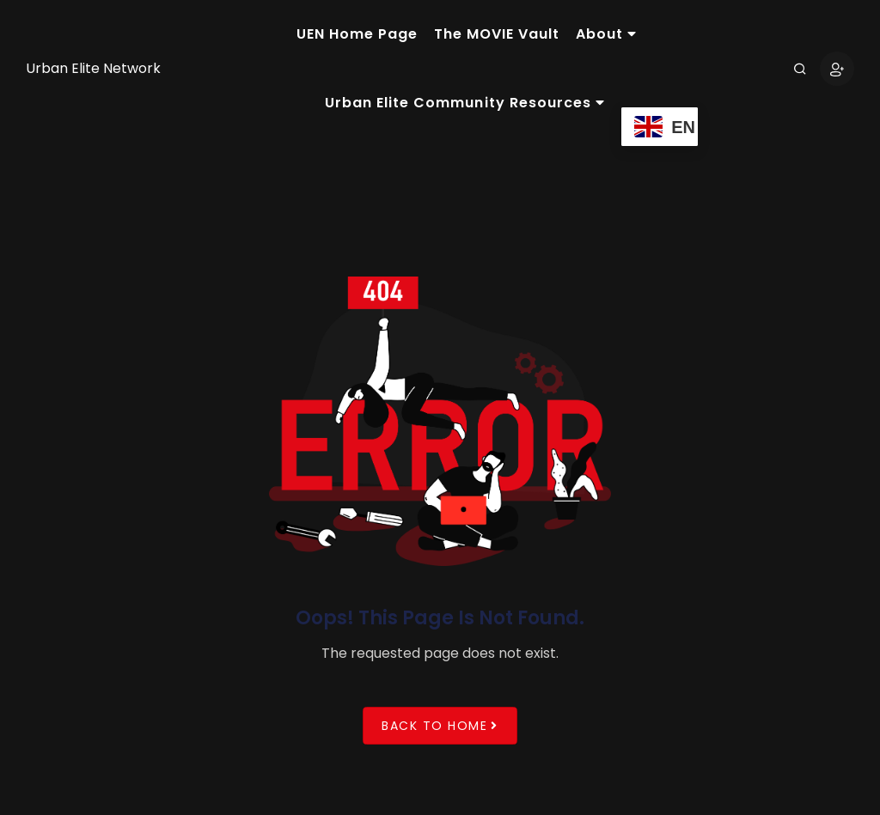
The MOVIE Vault (496, 34)
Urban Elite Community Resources (464, 103)
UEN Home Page (357, 34)
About (606, 34)
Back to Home (440, 724)
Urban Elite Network (93, 68)
